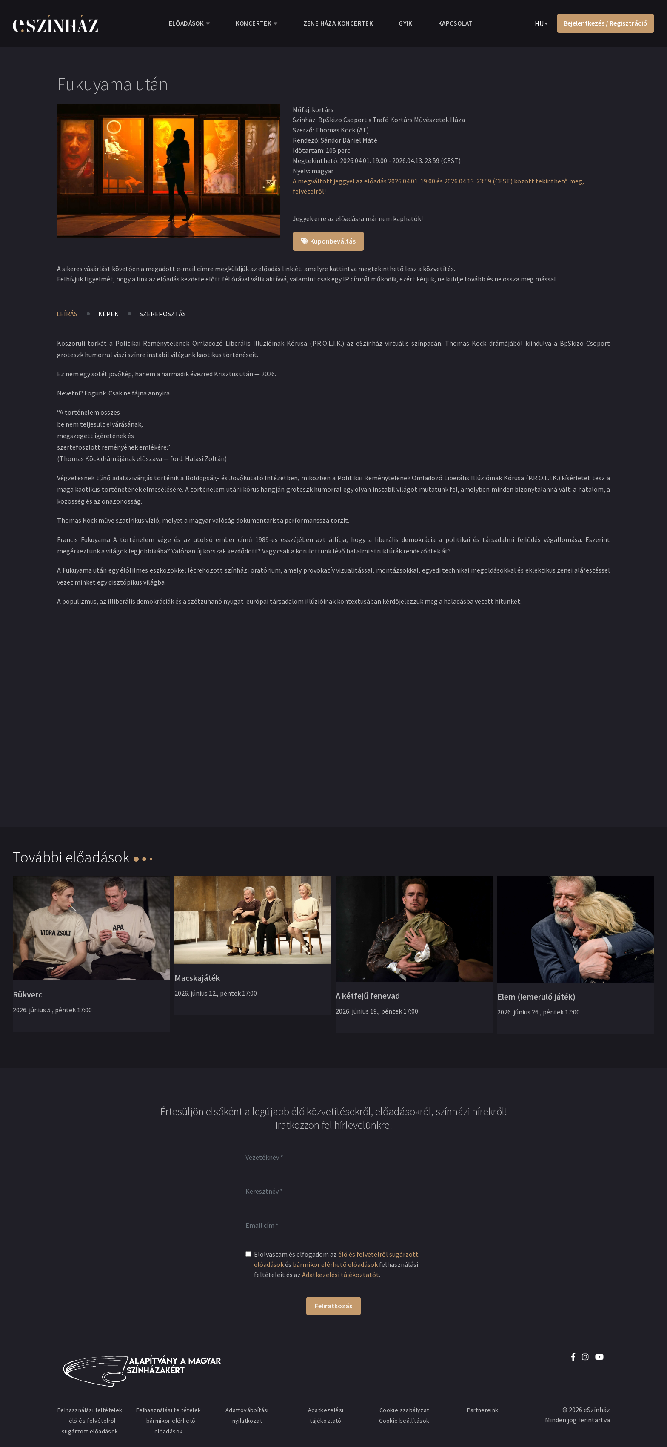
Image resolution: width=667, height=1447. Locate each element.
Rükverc (27, 994)
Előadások (186, 23)
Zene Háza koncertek (338, 23)
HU (539, 23)
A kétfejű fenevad (368, 995)
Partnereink (482, 1410)
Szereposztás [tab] (163, 313)
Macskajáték (197, 977)
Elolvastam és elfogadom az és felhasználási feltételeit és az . (336, 1264)
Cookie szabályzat (404, 1410)
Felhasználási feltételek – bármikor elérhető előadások (168, 1420)
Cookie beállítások (404, 1420)
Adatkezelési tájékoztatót (340, 1274)
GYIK (406, 23)
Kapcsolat (455, 23)
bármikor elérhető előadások (335, 1264)
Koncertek (254, 23)
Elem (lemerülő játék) (536, 996)
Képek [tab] (108, 313)
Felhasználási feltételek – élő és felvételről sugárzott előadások (90, 1420)
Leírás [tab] (67, 313)
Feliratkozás (333, 1305)
